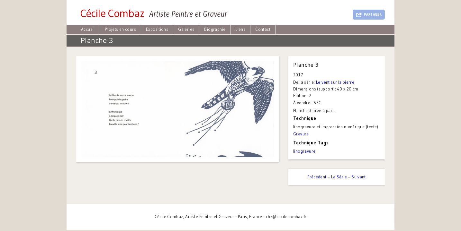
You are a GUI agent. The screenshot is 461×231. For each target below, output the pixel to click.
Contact (262, 29)
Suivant (358, 176)
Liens (240, 29)
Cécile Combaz (112, 13)
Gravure (301, 133)
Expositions (157, 29)
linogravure (304, 151)
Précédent (317, 176)
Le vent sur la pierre (335, 82)
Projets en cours (120, 29)
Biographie (214, 29)
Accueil (88, 29)
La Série (339, 176)
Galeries (186, 29)
